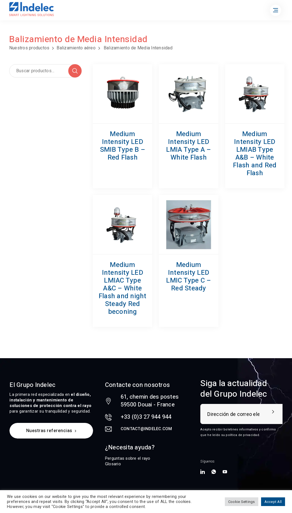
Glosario (113, 463)
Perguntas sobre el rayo (127, 458)
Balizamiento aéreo (76, 47)
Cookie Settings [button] (241, 502)
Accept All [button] (273, 502)
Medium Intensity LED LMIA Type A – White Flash (188, 145)
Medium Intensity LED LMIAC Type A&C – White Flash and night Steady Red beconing (123, 288)
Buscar (75, 71)
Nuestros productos (29, 47)
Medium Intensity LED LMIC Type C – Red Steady (188, 276)
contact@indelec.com (146, 428)
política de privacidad (242, 435)
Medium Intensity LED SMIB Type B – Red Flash (122, 145)
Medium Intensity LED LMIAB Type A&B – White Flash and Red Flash (254, 153)
